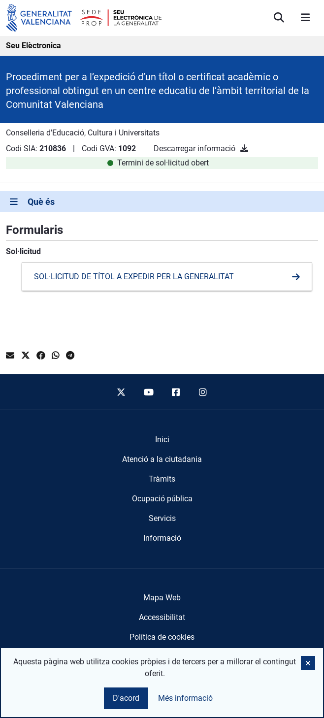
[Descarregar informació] (244, 148)
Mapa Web (162, 597)
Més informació (185, 698)
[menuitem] (162, 440)
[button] (308, 663)
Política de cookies (162, 637)
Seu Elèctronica (33, 45)
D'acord (126, 698)
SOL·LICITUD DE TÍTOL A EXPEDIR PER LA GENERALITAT (134, 276)
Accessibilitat (162, 617)
